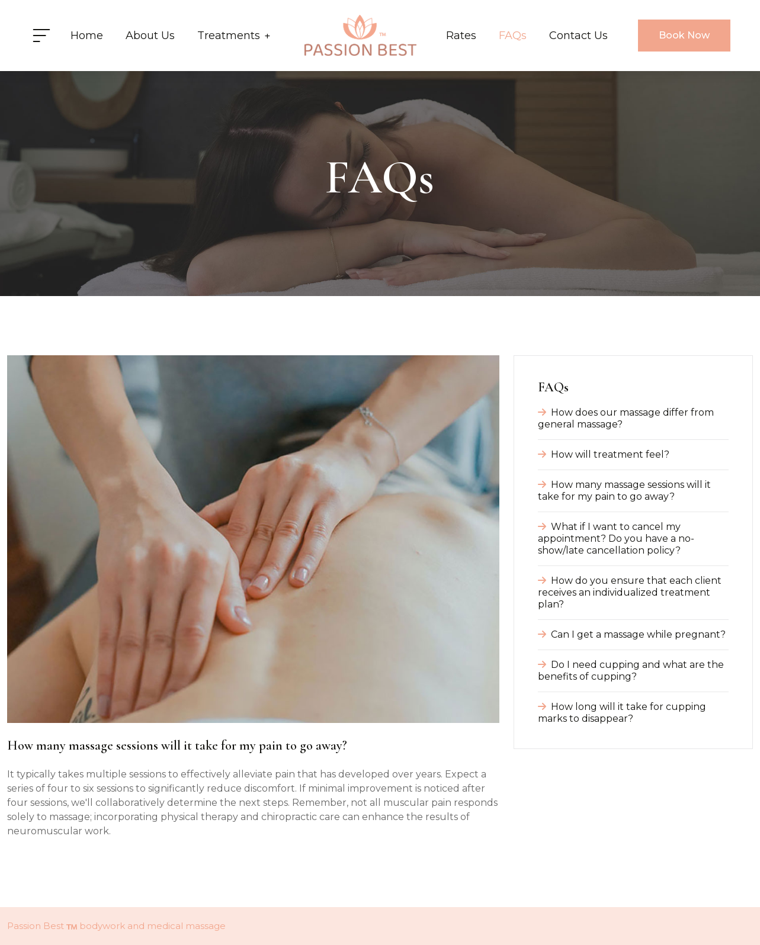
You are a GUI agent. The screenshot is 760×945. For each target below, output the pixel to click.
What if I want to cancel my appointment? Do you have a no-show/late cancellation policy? (616, 538)
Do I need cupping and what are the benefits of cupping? (631, 670)
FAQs (513, 35)
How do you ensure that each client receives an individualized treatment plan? (629, 592)
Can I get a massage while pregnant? (632, 634)
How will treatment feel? (603, 454)
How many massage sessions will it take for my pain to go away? (624, 490)
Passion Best (35, 925)
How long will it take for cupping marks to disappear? (622, 712)
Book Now (684, 35)
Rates (461, 35)
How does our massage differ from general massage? (626, 418)
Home (86, 35)
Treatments (233, 35)
